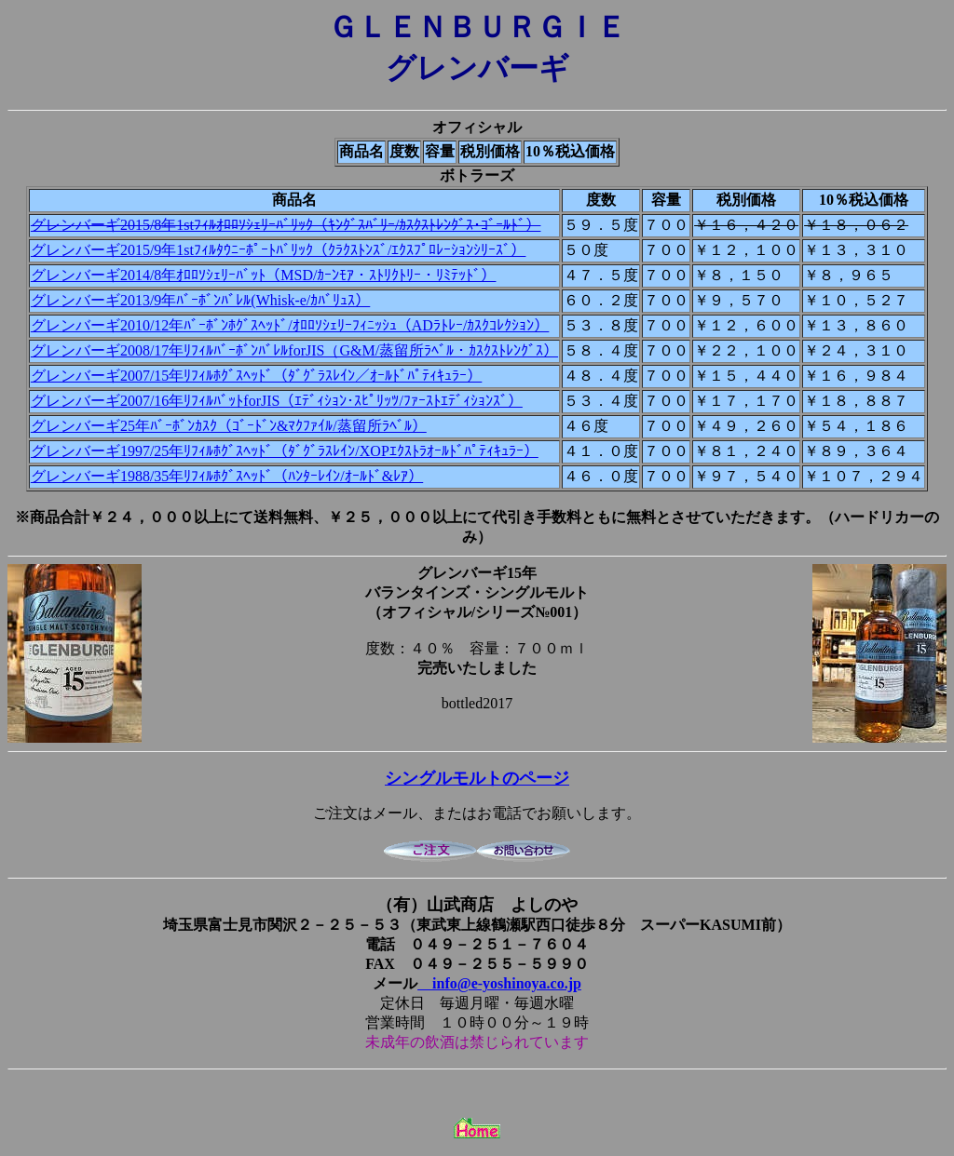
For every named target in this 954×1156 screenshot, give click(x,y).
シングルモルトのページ (477, 778)
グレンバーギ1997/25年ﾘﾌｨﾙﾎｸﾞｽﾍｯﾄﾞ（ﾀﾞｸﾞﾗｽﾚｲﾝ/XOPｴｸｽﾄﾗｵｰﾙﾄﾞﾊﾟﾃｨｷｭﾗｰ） (284, 451)
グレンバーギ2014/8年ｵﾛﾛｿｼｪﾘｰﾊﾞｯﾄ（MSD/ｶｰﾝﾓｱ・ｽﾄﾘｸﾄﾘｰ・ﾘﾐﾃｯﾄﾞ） (264, 275)
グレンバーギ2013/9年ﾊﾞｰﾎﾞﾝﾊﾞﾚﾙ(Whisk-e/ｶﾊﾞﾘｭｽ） (200, 300)
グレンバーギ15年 (477, 573)
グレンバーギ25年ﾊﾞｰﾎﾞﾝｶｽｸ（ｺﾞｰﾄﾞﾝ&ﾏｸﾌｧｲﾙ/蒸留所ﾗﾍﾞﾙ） (229, 426)
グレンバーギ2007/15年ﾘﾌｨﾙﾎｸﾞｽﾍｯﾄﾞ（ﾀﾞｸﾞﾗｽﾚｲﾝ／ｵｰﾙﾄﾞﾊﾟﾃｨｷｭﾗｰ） (256, 375)
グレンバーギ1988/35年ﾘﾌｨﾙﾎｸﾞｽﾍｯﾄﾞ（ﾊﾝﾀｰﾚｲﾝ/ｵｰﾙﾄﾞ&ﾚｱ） (227, 476)
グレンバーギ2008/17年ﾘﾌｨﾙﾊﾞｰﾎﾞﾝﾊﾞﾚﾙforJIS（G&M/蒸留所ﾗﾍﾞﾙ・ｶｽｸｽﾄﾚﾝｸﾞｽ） (294, 350)
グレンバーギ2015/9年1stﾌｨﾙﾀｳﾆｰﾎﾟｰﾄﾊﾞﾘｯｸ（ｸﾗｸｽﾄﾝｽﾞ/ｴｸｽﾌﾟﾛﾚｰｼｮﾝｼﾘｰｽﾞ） (278, 250)
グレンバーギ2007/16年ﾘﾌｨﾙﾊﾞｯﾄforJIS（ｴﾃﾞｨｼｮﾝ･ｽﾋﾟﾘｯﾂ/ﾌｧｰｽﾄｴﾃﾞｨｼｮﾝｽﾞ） (277, 401)
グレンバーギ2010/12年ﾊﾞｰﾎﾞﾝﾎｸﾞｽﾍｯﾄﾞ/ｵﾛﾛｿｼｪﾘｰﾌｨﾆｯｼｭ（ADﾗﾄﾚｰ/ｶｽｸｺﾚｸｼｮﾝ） (290, 325)
